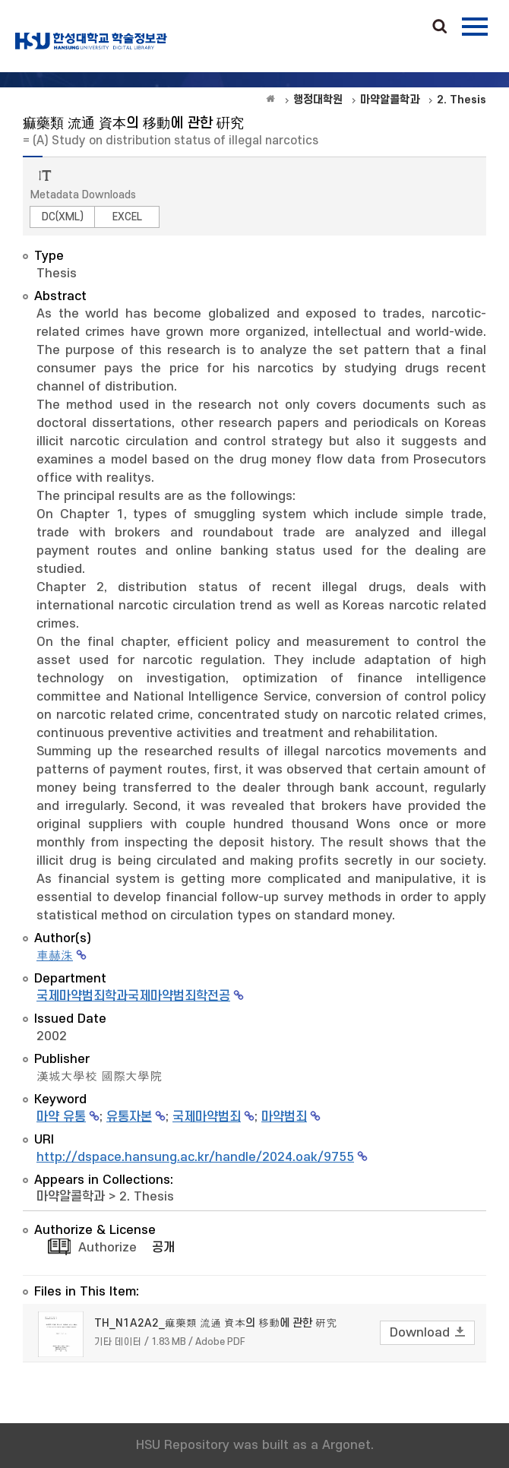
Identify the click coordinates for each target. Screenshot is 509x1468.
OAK (91, 41)
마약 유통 (61, 1117)
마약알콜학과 (70, 1197)
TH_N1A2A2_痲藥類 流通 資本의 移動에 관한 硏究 (215, 1323)
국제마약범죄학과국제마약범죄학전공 (133, 996)
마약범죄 (284, 1117)
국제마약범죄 (206, 1117)
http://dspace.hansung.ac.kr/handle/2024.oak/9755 (195, 1157)
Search (439, 27)
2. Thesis (146, 1197)
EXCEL (127, 217)
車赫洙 (54, 956)
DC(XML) (63, 217)
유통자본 (129, 1117)
